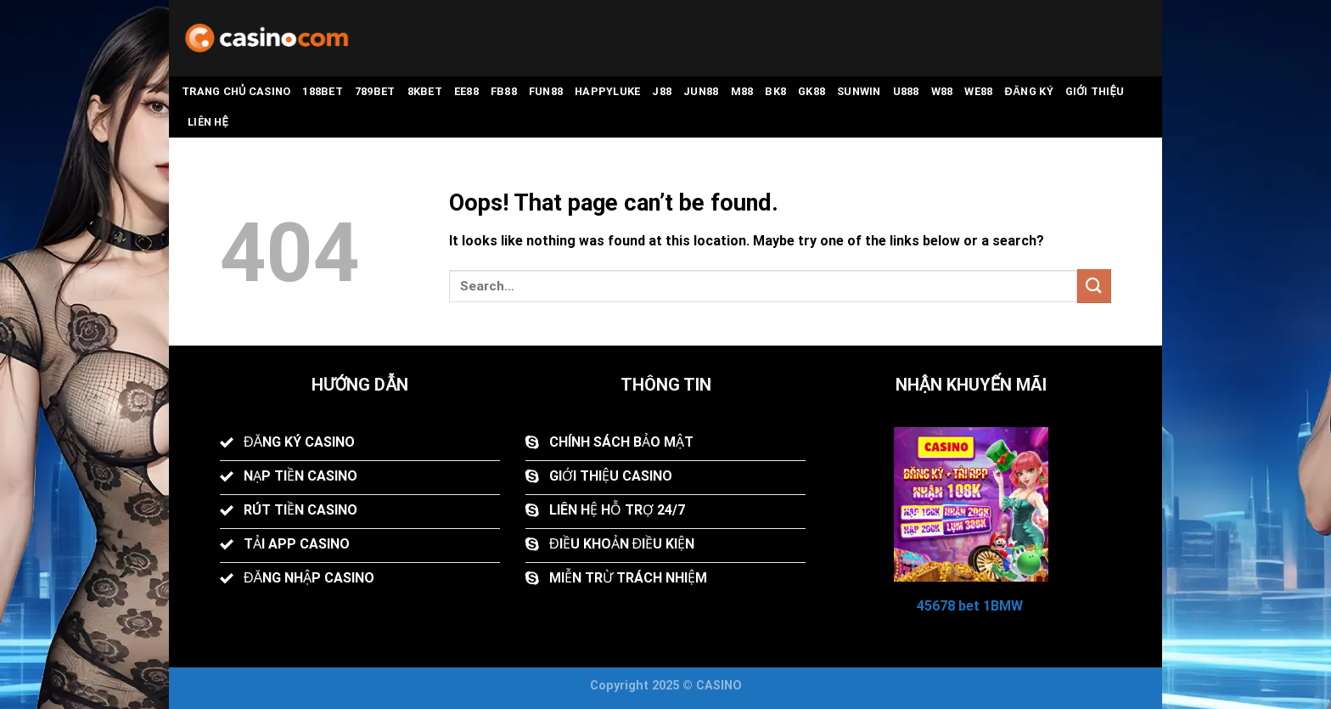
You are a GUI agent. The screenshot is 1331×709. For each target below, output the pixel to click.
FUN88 (546, 91)
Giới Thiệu (1095, 91)
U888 (906, 91)
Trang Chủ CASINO (236, 91)
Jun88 (700, 91)
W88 (942, 91)
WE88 (978, 91)
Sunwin (859, 91)
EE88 (466, 91)
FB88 (504, 91)
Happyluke (607, 91)
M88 (742, 91)
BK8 (775, 91)
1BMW (1003, 606)
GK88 (811, 91)
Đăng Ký (1028, 91)
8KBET (424, 91)
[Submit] (1094, 285)
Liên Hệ (208, 121)
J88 (661, 91)
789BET (375, 91)
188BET (322, 91)
